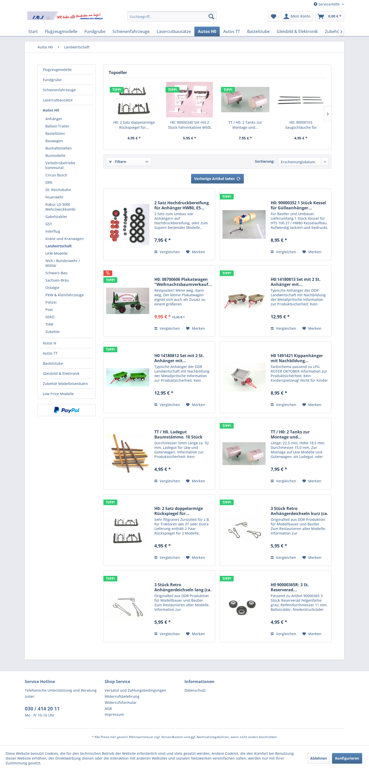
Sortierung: (264, 161)
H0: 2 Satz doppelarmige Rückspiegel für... (134, 125)
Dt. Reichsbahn (58, 189)
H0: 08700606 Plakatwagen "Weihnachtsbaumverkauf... (183, 282)
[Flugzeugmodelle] (61, 31)
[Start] (33, 31)
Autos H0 (51, 110)
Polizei (51, 302)
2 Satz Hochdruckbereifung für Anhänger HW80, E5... (181, 205)
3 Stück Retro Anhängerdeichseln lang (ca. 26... (183, 587)
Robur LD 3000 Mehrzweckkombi (60, 207)
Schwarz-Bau (56, 272)
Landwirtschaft (58, 246)
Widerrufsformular (121, 702)
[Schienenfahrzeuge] (131, 31)
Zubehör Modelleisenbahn (65, 383)
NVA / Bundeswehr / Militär (62, 263)
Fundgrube (52, 79)
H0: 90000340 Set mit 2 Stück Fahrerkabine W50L (189, 125)
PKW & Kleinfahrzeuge (64, 294)
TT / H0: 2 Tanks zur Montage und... (245, 125)
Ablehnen (318, 758)
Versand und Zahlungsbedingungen (135, 690)
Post (49, 309)
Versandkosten (172, 737)
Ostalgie (52, 287)
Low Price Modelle (58, 393)
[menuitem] (172, 16)
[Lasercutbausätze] (173, 31)
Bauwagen (54, 140)
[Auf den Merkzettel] (195, 252)
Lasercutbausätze (58, 100)
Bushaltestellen (58, 148)
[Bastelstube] (258, 31)
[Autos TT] (232, 31)
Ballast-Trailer (57, 126)
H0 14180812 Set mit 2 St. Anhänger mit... (179, 358)
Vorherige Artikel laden (217, 178)
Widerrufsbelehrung (122, 696)
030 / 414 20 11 (42, 708)
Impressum (114, 714)
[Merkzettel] (273, 16)
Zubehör (52, 331)
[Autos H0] (207, 31)
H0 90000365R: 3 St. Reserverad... (290, 587)
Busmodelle (55, 155)
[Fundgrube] (95, 31)
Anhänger (53, 118)
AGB (108, 708)
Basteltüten (55, 133)
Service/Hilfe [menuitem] (327, 4)
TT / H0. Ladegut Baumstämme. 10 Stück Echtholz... (178, 434)
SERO (49, 317)
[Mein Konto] (297, 16)
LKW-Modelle (56, 253)
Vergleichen (167, 251)
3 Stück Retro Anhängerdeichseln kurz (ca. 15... (299, 511)
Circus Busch (56, 175)
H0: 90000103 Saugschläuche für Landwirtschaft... (301, 125)
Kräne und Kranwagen (64, 238)
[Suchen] (211, 16)
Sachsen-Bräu (57, 280)
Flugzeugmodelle (57, 69)
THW (49, 324)
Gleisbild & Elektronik (61, 373)
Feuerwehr (54, 197)
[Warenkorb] (329, 16)
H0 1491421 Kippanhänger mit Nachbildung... (297, 358)
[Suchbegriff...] (172, 16)
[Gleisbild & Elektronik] (297, 31)
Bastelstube (53, 363)
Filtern (117, 161)
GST (48, 224)
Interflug (52, 231)
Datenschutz (195, 690)
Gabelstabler (56, 216)
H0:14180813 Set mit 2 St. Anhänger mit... (296, 282)
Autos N (49, 343)
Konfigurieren (347, 758)
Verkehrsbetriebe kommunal (60, 165)
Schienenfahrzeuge (59, 89)
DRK (48, 182)
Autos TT (50, 353)
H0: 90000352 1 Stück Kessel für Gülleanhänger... (298, 205)
